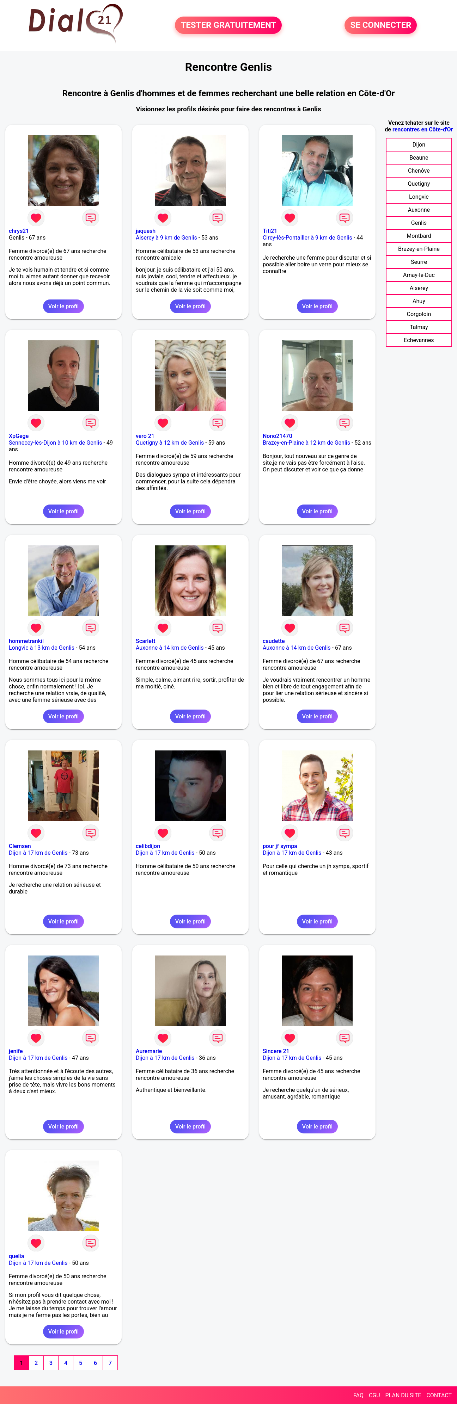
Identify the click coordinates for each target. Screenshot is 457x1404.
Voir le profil (63, 306)
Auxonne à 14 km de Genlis (170, 647)
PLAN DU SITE (403, 1395)
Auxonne (419, 209)
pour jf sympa (280, 846)
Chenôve (419, 170)
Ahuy (419, 301)
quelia (16, 1256)
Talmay (419, 327)
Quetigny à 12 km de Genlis (170, 442)
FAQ (358, 1395)
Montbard (419, 236)
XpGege (19, 436)
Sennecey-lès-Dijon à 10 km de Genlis (55, 442)
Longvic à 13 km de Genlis (41, 647)
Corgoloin (419, 314)
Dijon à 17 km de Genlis (38, 852)
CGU (374, 1395)
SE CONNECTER (380, 25)
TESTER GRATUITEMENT (228, 25)
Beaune (418, 157)
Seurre (419, 262)
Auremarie (149, 1051)
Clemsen (20, 846)
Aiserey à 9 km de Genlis (166, 237)
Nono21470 (277, 436)
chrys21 (19, 231)
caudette (274, 641)
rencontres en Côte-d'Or (422, 129)
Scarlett (146, 641)
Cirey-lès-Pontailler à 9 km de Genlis (307, 237)
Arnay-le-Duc (419, 275)
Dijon (419, 144)
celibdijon (148, 846)
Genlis (419, 222)
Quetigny (419, 183)
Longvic (419, 196)
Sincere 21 (276, 1051)
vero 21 (145, 436)
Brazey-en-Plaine (419, 249)
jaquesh (146, 231)
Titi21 (270, 231)
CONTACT (439, 1395)
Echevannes (419, 340)
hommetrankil (26, 641)
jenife (16, 1051)
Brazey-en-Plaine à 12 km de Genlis (306, 442)
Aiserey (419, 288)
